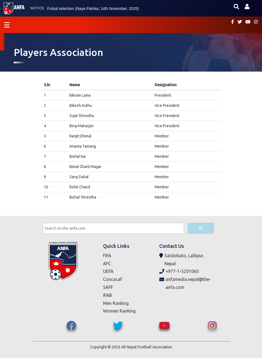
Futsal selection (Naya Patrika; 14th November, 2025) (93, 8)
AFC (107, 263)
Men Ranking (116, 303)
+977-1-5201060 (179, 271)
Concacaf (112, 279)
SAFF (108, 287)
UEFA (108, 271)
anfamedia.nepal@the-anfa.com (185, 283)
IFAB (107, 295)
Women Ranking (119, 310)
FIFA (107, 255)
